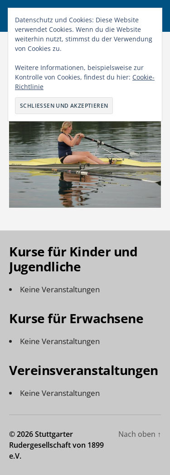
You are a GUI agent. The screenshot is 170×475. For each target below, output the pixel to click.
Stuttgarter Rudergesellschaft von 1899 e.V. (56, 445)
